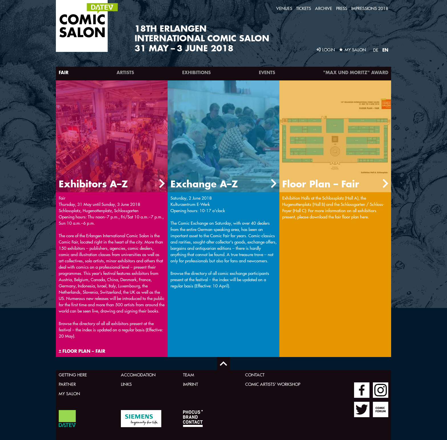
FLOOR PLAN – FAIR (83, 351)
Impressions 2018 (369, 8)
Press (341, 8)
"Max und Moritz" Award (355, 72)
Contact (255, 375)
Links (126, 384)
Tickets (303, 8)
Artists (125, 72)
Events (267, 72)
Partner (67, 384)
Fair (63, 72)
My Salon (69, 393)
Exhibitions (196, 72)
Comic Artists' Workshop (272, 384)
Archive (323, 8)
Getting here (73, 375)
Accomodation (138, 375)
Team (188, 375)
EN (385, 50)
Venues (284, 8)
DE (375, 50)
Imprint (190, 384)
